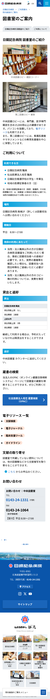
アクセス (25, 586)
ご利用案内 (22, 9)
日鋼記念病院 (8, 9)
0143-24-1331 (17, 499)
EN (33, 3)
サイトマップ (25, 604)
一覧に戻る (25, 544)
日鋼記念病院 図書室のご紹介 (17, 29)
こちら (11, 471)
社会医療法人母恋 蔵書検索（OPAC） (23, 399)
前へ (4, 540)
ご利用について (40, 29)
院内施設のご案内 (10, 12)
